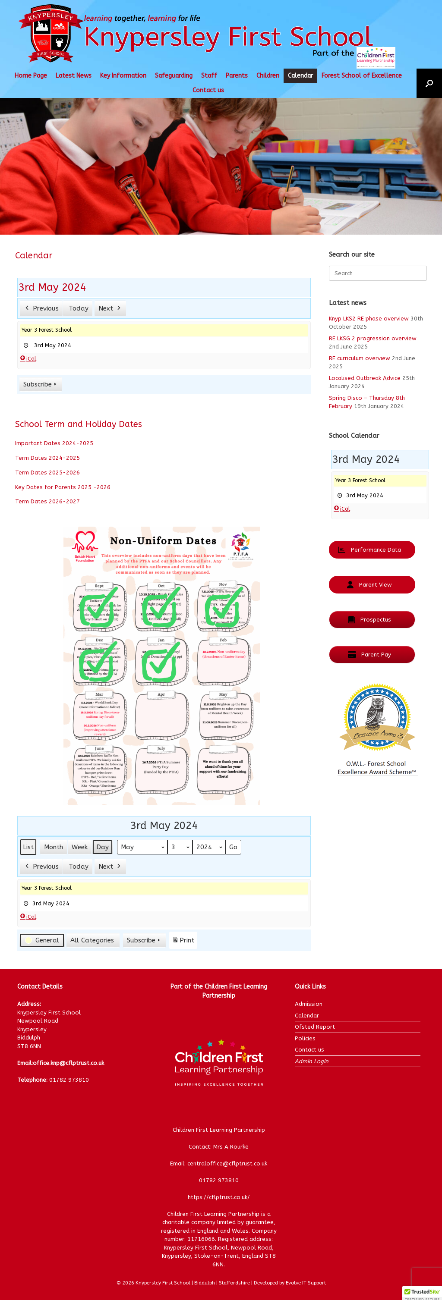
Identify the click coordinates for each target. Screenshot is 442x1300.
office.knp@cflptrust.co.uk (68, 1063)
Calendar (300, 75)
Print (183, 942)
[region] (221, 166)
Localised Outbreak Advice (365, 378)
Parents (237, 75)
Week (80, 847)
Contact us (208, 90)
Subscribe (40, 384)
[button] (429, 83)
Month (53, 847)
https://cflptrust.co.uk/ (219, 1197)
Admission (308, 1004)
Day (102, 847)
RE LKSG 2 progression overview (373, 338)
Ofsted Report (315, 1027)
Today (78, 308)
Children (267, 75)
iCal (28, 358)
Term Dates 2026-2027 (47, 501)
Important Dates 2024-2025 (54, 443)
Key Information (123, 75)
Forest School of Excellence (362, 75)
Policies (305, 1038)
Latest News (74, 75)
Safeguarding (174, 75)
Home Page (31, 75)
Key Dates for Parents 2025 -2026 (62, 487)
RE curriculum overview (359, 358)
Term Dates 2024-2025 (47, 458)
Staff (209, 75)
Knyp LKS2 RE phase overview (369, 318)
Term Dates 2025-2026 (47, 472)
